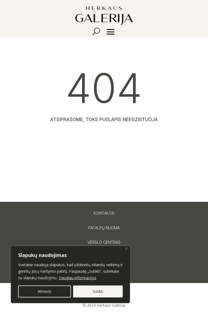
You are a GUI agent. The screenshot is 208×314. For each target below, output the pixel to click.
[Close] (126, 248)
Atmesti (44, 291)
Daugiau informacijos (77, 277)
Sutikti (98, 291)
